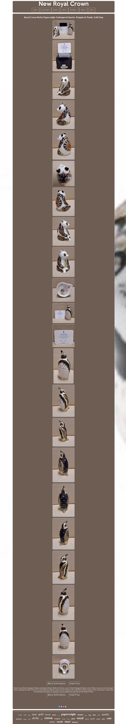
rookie (20, 715)
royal (80, 718)
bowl (58, 715)
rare (25, 715)
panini (92, 719)
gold (40, 714)
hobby (103, 719)
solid (109, 718)
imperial (25, 719)
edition (52, 722)
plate (73, 719)
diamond (75, 722)
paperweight (68, 714)
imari (67, 721)
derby (35, 718)
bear (29, 715)
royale (60, 721)
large (86, 715)
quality (105, 714)
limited (80, 715)
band (34, 714)
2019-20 (87, 719)
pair (99, 715)
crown (48, 718)
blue (94, 715)
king (90, 715)
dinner (63, 719)
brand (98, 719)
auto (54, 715)
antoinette (19, 719)
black (68, 719)
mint (42, 719)
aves (29, 719)
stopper (57, 718)
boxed (47, 714)
